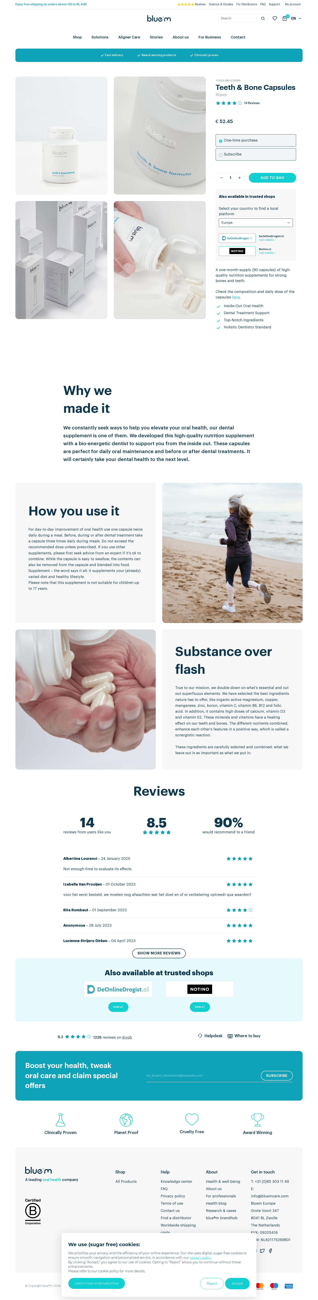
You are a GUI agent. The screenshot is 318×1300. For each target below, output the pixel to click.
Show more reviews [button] (159, 953)
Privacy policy (173, 1196)
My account (293, 4)
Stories (156, 37)
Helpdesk (209, 1037)
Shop (77, 37)
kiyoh (127, 1037)
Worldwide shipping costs (178, 1229)
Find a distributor (176, 1218)
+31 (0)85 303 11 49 (272, 1182)
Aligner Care (129, 37)
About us (181, 37)
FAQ (263, 4)
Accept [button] (237, 1284)
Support (274, 4)
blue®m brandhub (221, 1218)
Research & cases (221, 1211)
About (212, 1172)
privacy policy (200, 1258)
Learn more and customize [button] (96, 1283)
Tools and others (228, 80)
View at (118, 1007)
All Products (126, 1182)
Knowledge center (176, 1182)
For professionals (221, 1196)
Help (165, 1172)
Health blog (216, 1203)
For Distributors (246, 4)
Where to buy (243, 1037)
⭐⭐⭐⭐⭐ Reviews (191, 4)
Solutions (100, 37)
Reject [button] (212, 1284)
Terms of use (172, 1203)
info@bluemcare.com (270, 1196)
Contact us (170, 1211)
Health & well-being (223, 1182)
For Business (210, 37)
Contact (238, 37)
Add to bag (272, 178)
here (236, 297)
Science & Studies (221, 4)
